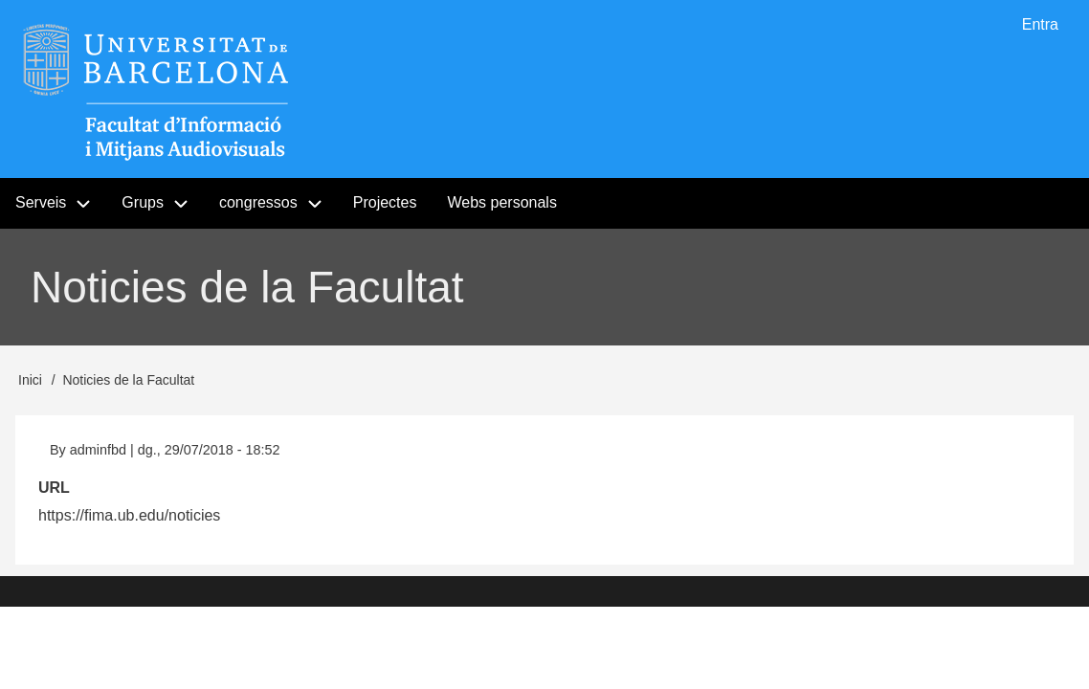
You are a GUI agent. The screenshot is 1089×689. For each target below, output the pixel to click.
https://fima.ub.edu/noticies (129, 515)
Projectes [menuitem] (385, 202)
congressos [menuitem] (258, 202)
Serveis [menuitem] (40, 202)
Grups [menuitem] (163, 203)
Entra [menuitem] (1040, 24)
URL (54, 487)
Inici (30, 380)
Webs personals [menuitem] (501, 202)
